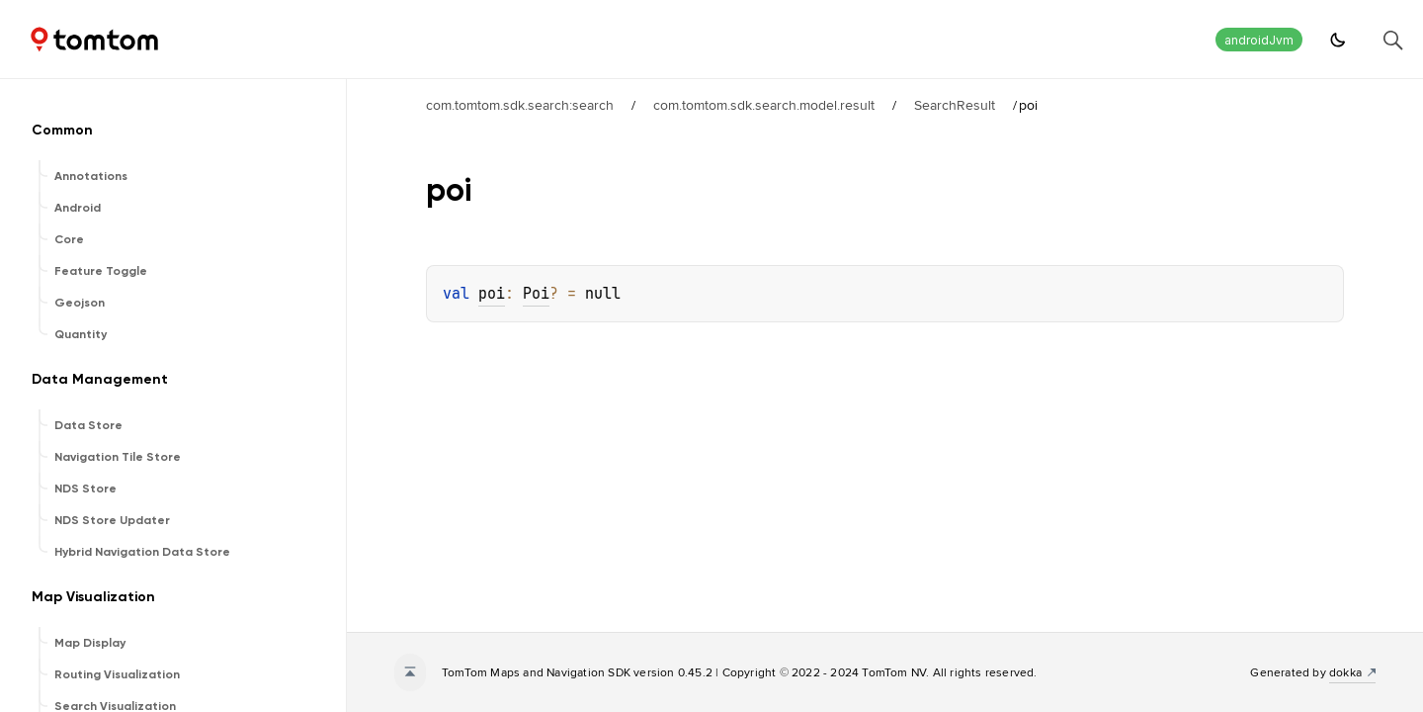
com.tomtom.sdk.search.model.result (764, 105)
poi (491, 294)
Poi (536, 294)
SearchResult (954, 105)
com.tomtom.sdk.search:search (520, 105)
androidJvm (1259, 40)
